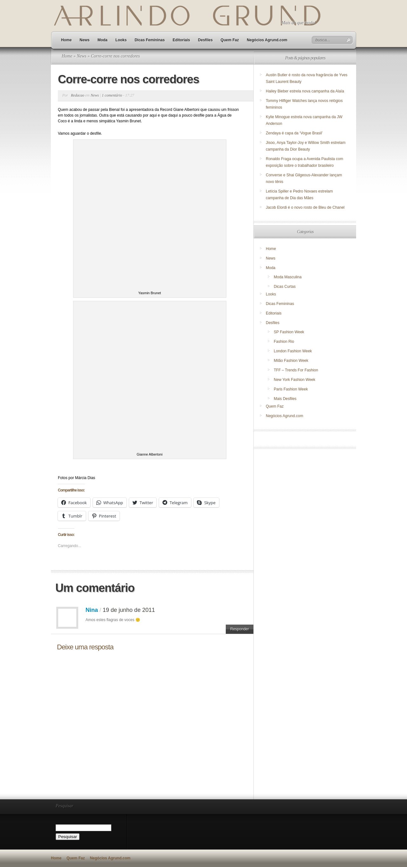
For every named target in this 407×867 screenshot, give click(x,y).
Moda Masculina (287, 277)
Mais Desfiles (285, 398)
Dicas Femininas (150, 40)
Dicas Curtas (285, 286)
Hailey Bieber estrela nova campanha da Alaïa (305, 91)
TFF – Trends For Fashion (296, 370)
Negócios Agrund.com (267, 40)
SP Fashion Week (289, 332)
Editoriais (181, 40)
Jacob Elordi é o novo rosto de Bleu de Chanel (305, 207)
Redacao (77, 95)
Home (66, 40)
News (84, 40)
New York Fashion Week (294, 379)
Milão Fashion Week (291, 360)
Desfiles (205, 40)
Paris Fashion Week (291, 389)
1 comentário (112, 95)
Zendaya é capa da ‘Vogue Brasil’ (294, 133)
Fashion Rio (284, 341)
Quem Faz (230, 40)
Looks (121, 40)
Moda (102, 40)
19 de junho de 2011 (129, 610)
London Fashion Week (293, 351)
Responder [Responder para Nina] (239, 629)
